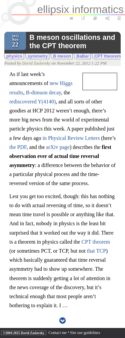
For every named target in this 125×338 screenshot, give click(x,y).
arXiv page (58, 147)
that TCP (96, 251)
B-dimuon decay (43, 92)
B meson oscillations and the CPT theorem (72, 41)
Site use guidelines (85, 332)
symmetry (38, 56)
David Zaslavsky (36, 63)
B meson (62, 56)
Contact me (57, 332)
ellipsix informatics (80, 9)
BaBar (82, 56)
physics (14, 56)
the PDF (18, 147)
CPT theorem (107, 56)
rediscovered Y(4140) (32, 101)
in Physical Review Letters (71, 138)
